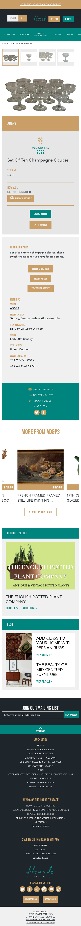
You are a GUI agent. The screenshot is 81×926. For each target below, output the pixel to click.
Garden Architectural (41, 34)
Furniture (24, 34)
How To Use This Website (40, 805)
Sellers (54, 19)
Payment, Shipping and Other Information (40, 818)
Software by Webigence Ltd (40, 922)
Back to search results (18, 43)
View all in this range (40, 512)
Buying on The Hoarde (40, 782)
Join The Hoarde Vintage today (40, 4)
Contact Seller (40, 213)
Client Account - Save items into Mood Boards (40, 810)
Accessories (9, 34)
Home (40, 745)
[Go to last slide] (8, 91)
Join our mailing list (40, 753)
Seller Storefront (40, 268)
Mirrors (69, 34)
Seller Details (40, 278)
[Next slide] (73, 91)
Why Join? (40, 849)
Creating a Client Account (40, 757)
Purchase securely (21, 198)
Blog (41, 770)
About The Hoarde (40, 778)
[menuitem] (10, 57)
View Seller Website (41, 288)
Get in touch (50, 899)
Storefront (29, 608)
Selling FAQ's (40, 857)
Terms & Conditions (40, 786)
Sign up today (71, 714)
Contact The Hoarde (40, 766)
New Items (40, 822)
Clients (68, 19)
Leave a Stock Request (40, 749)
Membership (40, 845)
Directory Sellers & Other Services (40, 761)
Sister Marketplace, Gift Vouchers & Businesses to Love (40, 774)
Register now (31, 899)
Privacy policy (40, 911)
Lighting (57, 34)
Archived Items (40, 826)
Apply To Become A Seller (40, 853)
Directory (11, 608)
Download (40, 225)
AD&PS (14, 308)
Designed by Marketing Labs (40, 919)
